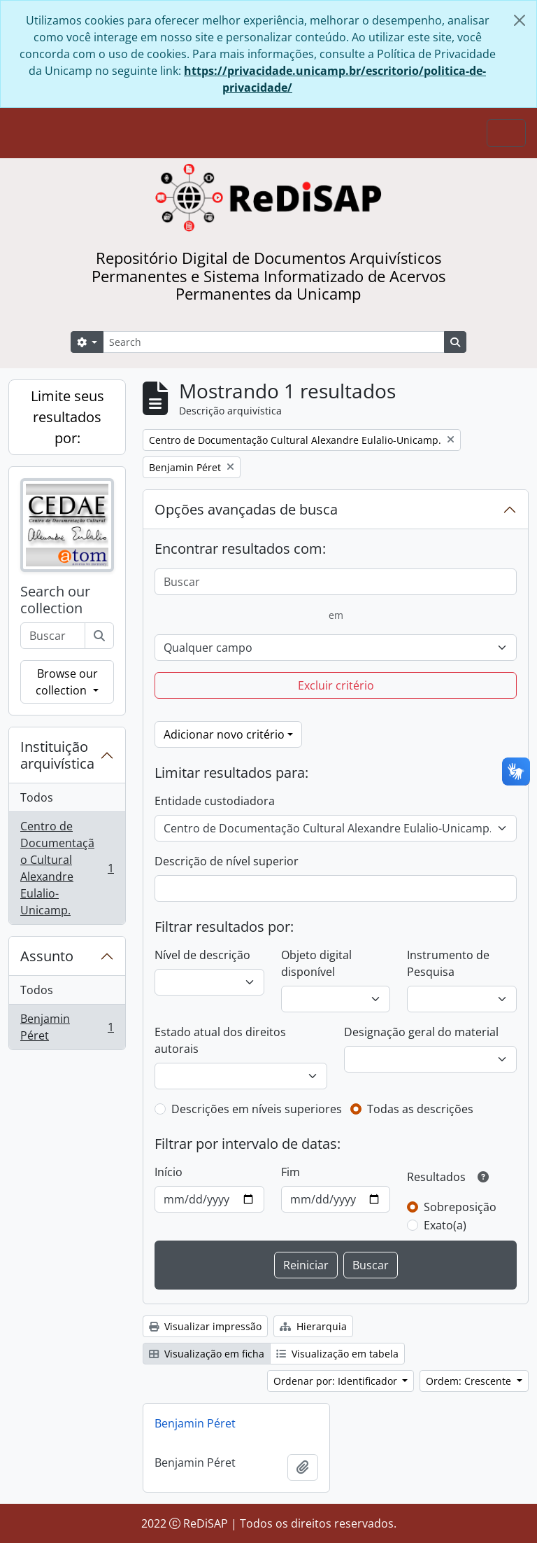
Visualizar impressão (205, 1326)
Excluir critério (336, 685)
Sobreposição (460, 1207)
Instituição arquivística (57, 755)
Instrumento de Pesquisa (448, 963)
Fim (290, 1172)
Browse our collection (66, 682)
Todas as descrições (420, 1109)
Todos (36, 797)
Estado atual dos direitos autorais (220, 1040)
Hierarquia (313, 1326)
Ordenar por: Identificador (336, 1381)
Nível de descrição (202, 955)
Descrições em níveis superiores (256, 1109)
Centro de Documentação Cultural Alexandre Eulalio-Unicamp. (67, 868)
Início (168, 1172)
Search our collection (55, 600)
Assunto (46, 956)
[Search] (274, 342)
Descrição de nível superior (227, 861)
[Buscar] (99, 635)
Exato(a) (445, 1225)
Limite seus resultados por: (67, 416)
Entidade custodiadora (215, 801)
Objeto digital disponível (316, 963)
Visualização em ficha (206, 1353)
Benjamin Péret (67, 1027)
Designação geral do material (421, 1032)
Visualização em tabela (337, 1353)
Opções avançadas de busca (246, 509)
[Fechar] (519, 20)
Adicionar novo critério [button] (224, 734)
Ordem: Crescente (470, 1381)
